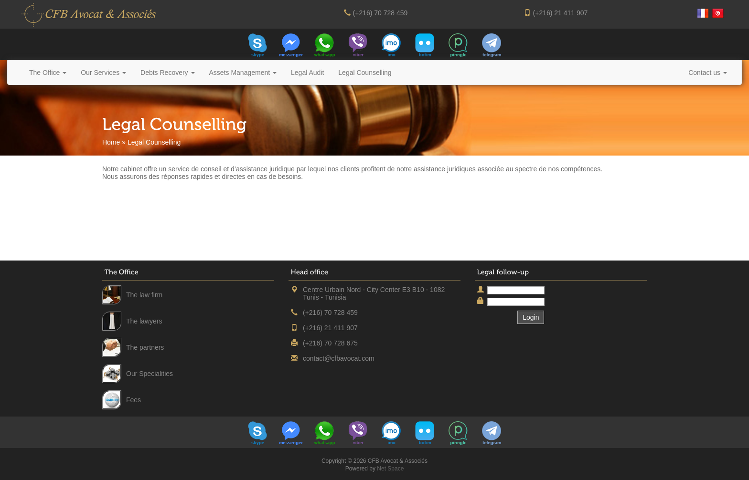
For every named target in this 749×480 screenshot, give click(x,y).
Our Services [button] (103, 72)
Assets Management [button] (243, 72)
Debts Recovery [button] (167, 72)
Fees (133, 400)
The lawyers (144, 321)
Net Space (390, 468)
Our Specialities (149, 373)
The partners (145, 347)
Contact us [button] (707, 72)
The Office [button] (47, 72)
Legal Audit (307, 72)
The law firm (144, 295)
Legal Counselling (364, 72)
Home (111, 142)
